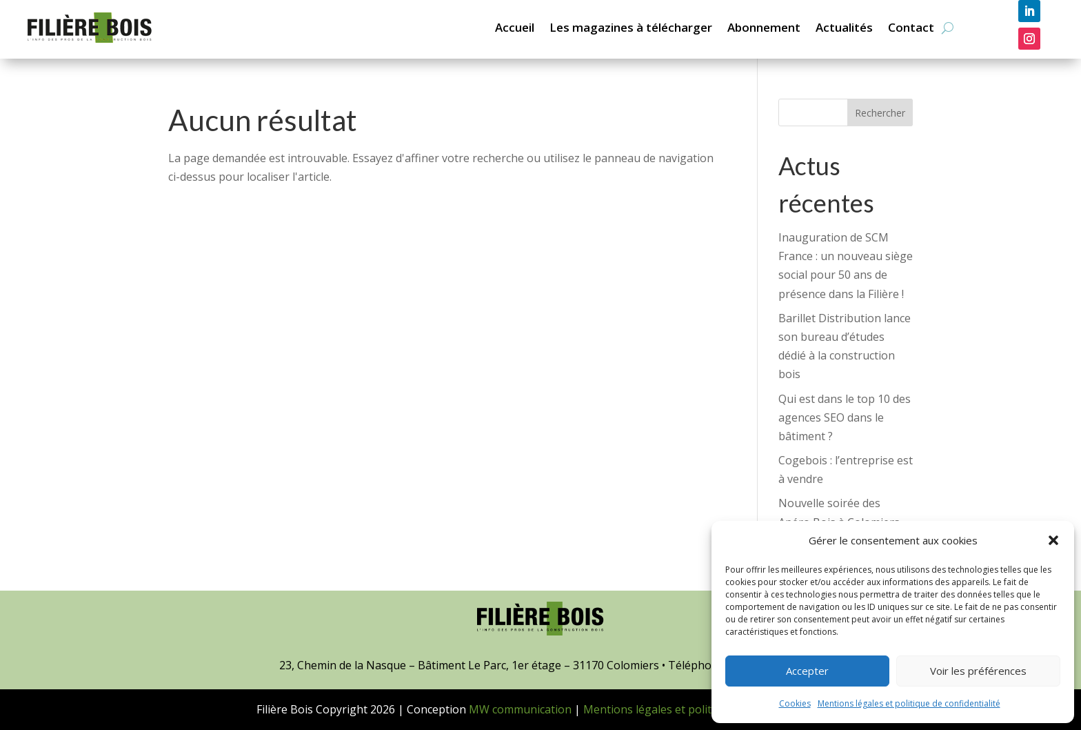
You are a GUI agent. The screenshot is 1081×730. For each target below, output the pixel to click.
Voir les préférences (978, 671)
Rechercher (880, 112)
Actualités (844, 27)
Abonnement (763, 27)
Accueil (514, 27)
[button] (1053, 540)
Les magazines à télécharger (630, 27)
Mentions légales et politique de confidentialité (909, 703)
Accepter (807, 671)
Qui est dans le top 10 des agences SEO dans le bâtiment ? (844, 417)
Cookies (795, 703)
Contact (911, 27)
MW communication (520, 709)
